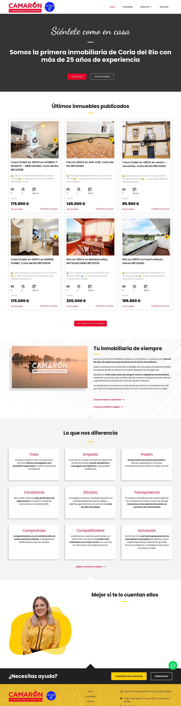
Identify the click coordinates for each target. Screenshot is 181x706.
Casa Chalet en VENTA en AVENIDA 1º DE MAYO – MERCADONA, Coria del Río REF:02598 (35, 166)
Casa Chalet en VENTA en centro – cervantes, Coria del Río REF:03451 (144, 164)
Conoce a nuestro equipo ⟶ (108, 407)
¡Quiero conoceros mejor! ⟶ (90, 567)
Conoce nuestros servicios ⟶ (109, 399)
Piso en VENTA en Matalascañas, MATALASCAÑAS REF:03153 (87, 261)
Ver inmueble (16, 209)
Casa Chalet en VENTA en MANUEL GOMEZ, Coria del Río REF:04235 (32, 261)
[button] (146, 7)
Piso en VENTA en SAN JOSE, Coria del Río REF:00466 (90, 164)
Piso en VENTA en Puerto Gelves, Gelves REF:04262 (142, 261)
